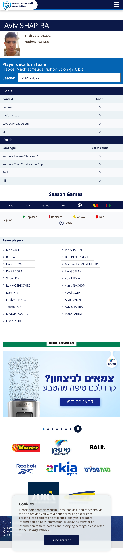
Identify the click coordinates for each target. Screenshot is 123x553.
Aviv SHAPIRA (74, 309)
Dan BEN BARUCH (78, 257)
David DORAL (15, 272)
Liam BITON (14, 264)
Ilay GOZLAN (74, 272)
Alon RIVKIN (73, 302)
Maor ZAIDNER (75, 317)
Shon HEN (13, 279)
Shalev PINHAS (16, 302)
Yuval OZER (73, 294)
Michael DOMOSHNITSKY (83, 264)
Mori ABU (13, 249)
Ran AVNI (12, 257)
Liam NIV (12, 294)
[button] (117, 4)
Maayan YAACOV (18, 317)
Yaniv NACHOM (76, 287)
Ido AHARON (74, 249)
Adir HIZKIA (73, 279)
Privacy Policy (38, 530)
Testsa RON (14, 309)
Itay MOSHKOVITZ (19, 287)
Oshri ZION (14, 325)
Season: (9, 77)
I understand (61, 540)
